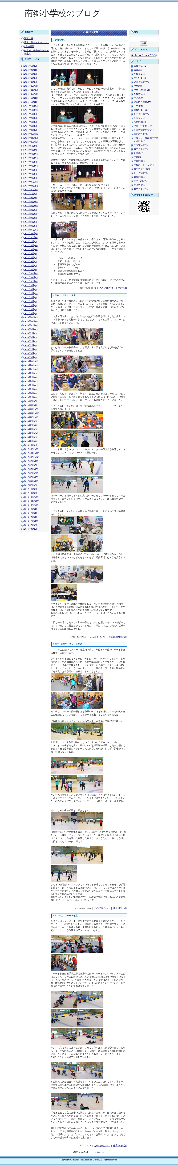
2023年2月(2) (30, 221)
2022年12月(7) (31, 229)
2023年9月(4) (30, 193)
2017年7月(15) (31, 469)
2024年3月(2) (30, 170)
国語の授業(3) (141, 134)
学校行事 (122, 288)
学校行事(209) (141, 110)
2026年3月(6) (30, 74)
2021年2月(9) (30, 309)
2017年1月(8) (30, 493)
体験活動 (122, 637)
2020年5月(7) (30, 345)
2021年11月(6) (31, 277)
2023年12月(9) (31, 182)
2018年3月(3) (30, 437)
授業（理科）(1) (142, 90)
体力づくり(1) (141, 189)
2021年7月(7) (30, 289)
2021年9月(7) (30, 285)
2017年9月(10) (31, 461)
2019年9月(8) (30, 373)
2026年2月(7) (30, 78)
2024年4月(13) (31, 166)
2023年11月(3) (31, 186)
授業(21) (138, 86)
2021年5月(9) (30, 297)
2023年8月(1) (30, 197)
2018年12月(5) (31, 409)
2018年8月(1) (30, 425)
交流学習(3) (139, 185)
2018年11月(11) (31, 413)
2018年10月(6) (31, 417)
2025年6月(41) (31, 110)
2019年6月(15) (31, 385)
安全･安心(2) (140, 181)
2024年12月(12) (31, 134)
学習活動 (113, 637)
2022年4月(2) (30, 257)
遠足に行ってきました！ (36, 42)
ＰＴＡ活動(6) (141, 173)
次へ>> (100, 1152)
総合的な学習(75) (142, 102)
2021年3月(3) (30, 305)
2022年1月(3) (30, 269)
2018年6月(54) (31, 433)
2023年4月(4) (30, 213)
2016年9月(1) (30, 509)
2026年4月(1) (30, 70)
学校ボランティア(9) (144, 165)
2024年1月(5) (30, 178)
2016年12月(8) (31, 497)
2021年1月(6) (30, 313)
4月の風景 (29, 46)
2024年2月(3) (30, 174)
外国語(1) (138, 153)
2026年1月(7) (30, 82)
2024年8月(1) (30, 149)
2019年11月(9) (31, 365)
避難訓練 (28, 38)
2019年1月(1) (30, 405)
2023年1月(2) (30, 225)
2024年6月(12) (31, 157)
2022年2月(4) (30, 265)
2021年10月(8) (31, 281)
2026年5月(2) (30, 66)
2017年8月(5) (30, 465)
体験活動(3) (139, 177)
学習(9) (137, 157)
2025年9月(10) (31, 98)
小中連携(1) (139, 106)
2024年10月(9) (31, 142)
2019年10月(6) (31, 369)
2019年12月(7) (31, 361)
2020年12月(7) (31, 317)
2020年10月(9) (31, 325)
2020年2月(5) (30, 353)
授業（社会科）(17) (143, 126)
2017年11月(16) (31, 453)
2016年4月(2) (30, 529)
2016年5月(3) (30, 525)
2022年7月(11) (31, 245)
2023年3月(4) (30, 217)
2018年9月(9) (30, 421)
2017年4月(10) (31, 481)
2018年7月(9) (30, 429)
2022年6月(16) (31, 249)
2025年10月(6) (31, 94)
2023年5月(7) (30, 209)
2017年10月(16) (31, 457)
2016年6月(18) (31, 521)
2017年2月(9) (30, 489)
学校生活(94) (140, 66)
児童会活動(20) (141, 82)
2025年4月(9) (30, 118)
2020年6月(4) (30, 341)
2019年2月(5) (30, 401)
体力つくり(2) (141, 149)
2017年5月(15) (31, 477)
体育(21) (138, 70)
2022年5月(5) (30, 253)
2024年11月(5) (31, 138)
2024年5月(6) (30, 162)
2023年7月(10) (31, 201)
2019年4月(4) (30, 393)
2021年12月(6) (31, 273)
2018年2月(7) (30, 441)
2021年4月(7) (30, 301)
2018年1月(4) (30, 445)
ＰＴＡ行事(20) (141, 114)
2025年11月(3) (31, 90)
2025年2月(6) (30, 126)
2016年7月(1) (30, 517)
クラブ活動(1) (141, 145)
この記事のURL (107, 288)
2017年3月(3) (30, 485)
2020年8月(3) (30, 333)
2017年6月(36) (31, 473)
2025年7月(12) (31, 106)
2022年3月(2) (30, 261)
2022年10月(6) (31, 237)
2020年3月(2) (30, 349)
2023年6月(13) (31, 205)
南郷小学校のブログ (62, 13)
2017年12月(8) (31, 449)
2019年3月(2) (30, 397)
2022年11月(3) (31, 233)
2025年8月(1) (30, 102)
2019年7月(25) (31, 381)
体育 (115, 908)
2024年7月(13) (31, 153)
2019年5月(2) (30, 389)
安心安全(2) (139, 118)
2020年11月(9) (31, 321)
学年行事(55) (140, 78)
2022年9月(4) (30, 241)
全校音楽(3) (139, 74)
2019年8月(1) (30, 377)
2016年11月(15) (31, 501)
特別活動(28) (140, 122)
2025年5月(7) (30, 114)
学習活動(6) (139, 161)
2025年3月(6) (30, 122)
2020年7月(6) (30, 337)
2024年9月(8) (30, 145)
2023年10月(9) (31, 189)
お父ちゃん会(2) (142, 169)
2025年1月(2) (30, 130)
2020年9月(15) (31, 329)
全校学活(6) (139, 94)
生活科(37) (139, 98)
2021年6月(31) (31, 293)
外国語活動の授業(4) (144, 130)
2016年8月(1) (30, 513)
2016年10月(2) (31, 505)
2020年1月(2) (30, 357)
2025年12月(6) (31, 86)
